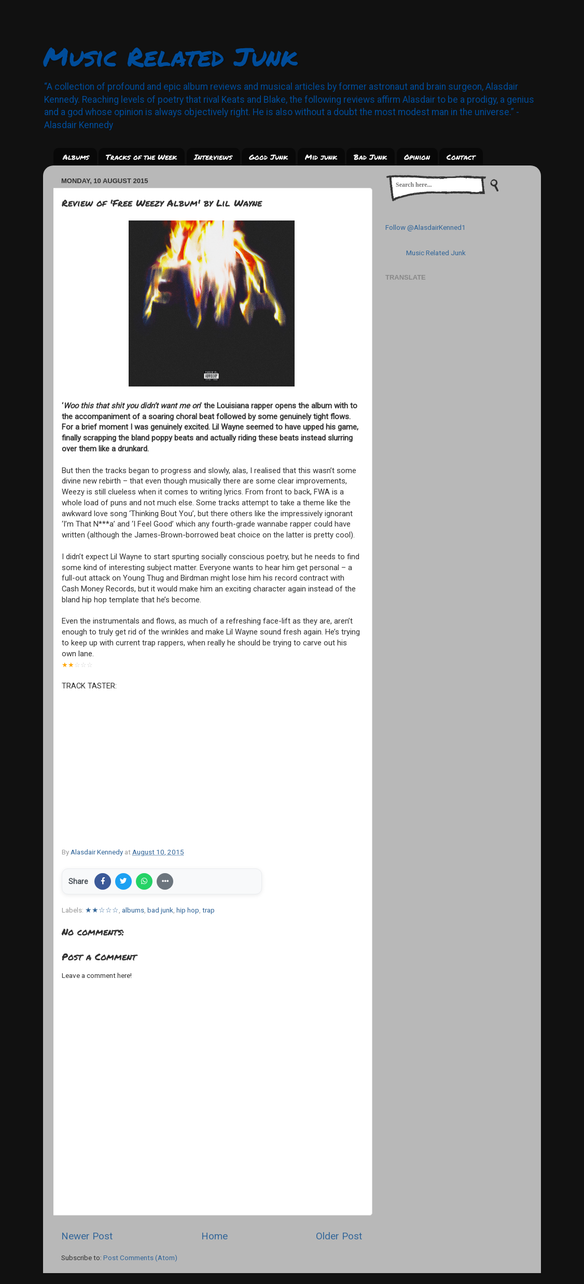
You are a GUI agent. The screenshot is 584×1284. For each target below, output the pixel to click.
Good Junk (268, 156)
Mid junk (321, 156)
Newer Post (87, 1236)
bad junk (160, 910)
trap (208, 910)
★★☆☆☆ (102, 910)
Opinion (417, 156)
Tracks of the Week (141, 156)
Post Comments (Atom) (140, 1257)
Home (214, 1236)
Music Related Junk (170, 56)
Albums (76, 156)
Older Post (339, 1236)
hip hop (187, 910)
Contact (461, 156)
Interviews (213, 156)
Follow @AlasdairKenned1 (425, 227)
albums (133, 910)
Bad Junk (370, 156)
